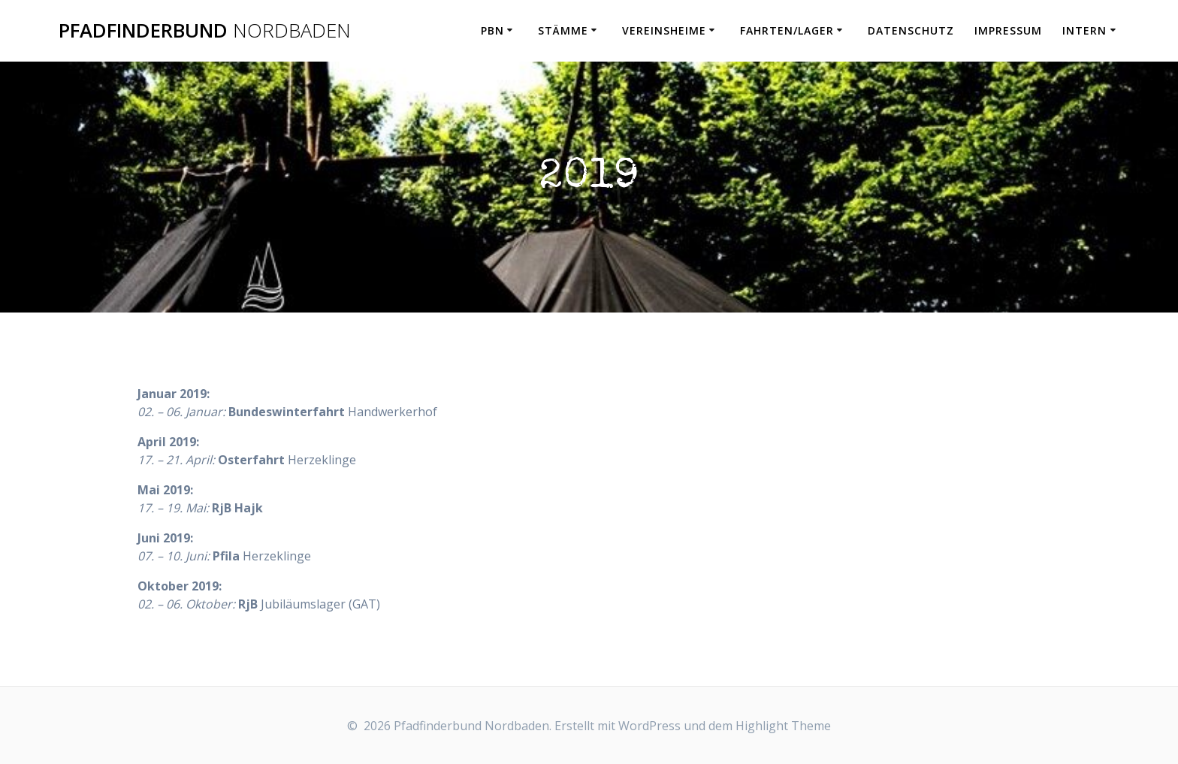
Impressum (1008, 30)
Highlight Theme (783, 725)
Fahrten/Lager (787, 30)
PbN (492, 30)
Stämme (563, 30)
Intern (1084, 30)
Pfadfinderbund (205, 31)
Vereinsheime (664, 30)
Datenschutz (911, 30)
